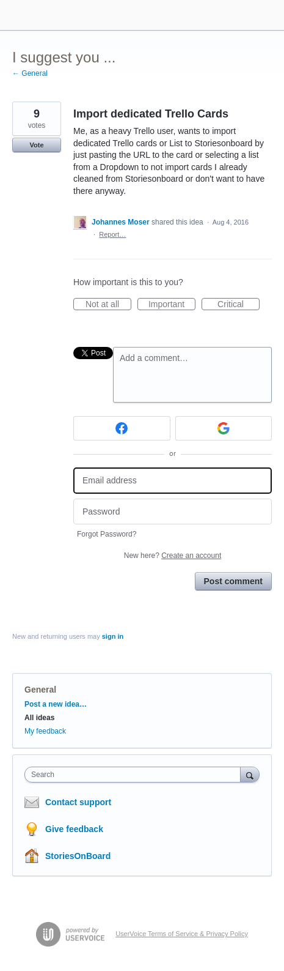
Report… (112, 234)
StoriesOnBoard (78, 856)
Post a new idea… (55, 704)
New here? (172, 555)
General (40, 689)
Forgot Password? (106, 534)
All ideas (39, 717)
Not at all (108, 304)
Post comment (233, 581)
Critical (238, 304)
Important (171, 304)
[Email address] (172, 480)
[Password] (172, 512)
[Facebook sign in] (121, 428)
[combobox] (135, 774)
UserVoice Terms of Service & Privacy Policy (181, 933)
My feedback (45, 731)
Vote (36, 145)
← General (30, 73)
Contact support (78, 802)
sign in (112, 636)
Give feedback (74, 829)
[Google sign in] (223, 428)
